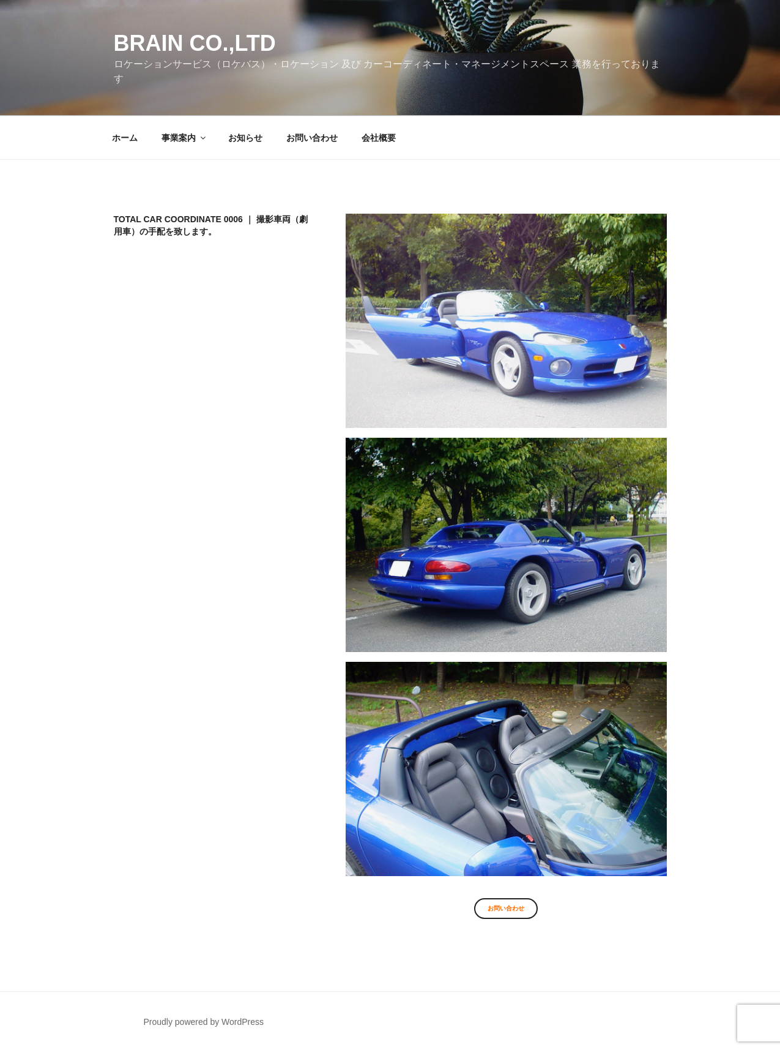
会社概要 (379, 138)
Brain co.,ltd (195, 43)
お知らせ (245, 138)
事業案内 (184, 138)
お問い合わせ (312, 138)
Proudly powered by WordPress (203, 1022)
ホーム (125, 138)
